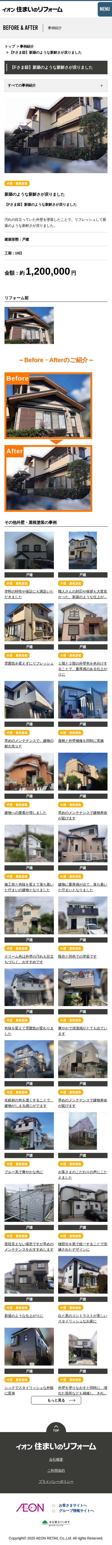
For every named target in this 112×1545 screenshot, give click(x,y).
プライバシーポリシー (56, 1482)
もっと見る (56, 1400)
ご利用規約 (56, 1470)
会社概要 (56, 1459)
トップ (10, 46)
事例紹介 (27, 46)
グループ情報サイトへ (76, 1511)
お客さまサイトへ (73, 1505)
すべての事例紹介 (22, 85)
